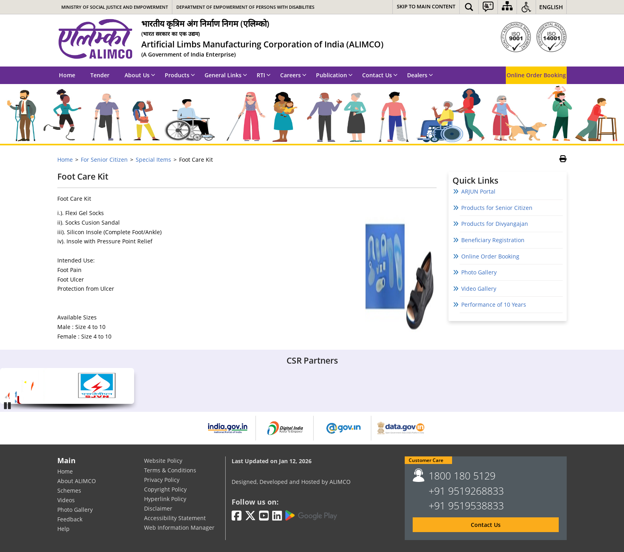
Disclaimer (158, 508)
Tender (99, 75)
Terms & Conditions (170, 470)
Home (67, 75)
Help (63, 528)
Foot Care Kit (82, 177)
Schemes (69, 490)
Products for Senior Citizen (496, 207)
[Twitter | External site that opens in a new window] (250, 516)
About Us (140, 75)
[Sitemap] (507, 7)
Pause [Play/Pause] (8, 405)
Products (180, 75)
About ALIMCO (76, 481)
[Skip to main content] (426, 7)
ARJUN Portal (478, 191)
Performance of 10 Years (493, 304)
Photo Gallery (479, 272)
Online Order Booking (536, 75)
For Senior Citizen (104, 159)
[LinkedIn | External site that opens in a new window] (277, 516)
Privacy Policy (161, 479)
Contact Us (380, 75)
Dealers (420, 75)
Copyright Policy (165, 489)
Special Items (153, 159)
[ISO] (534, 37)
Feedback (69, 519)
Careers (293, 75)
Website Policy (163, 460)
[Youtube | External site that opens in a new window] (264, 516)
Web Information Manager (179, 527)
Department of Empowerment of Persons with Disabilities (245, 7)
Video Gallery (478, 288)
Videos (66, 500)
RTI (264, 75)
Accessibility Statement (175, 518)
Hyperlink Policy (165, 499)
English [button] (551, 7)
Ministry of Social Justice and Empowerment (114, 7)
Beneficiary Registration (493, 240)
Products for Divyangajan (494, 223)
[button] (469, 7)
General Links (226, 75)
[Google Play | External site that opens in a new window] (311, 516)
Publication (334, 75)
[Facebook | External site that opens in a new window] (237, 516)
